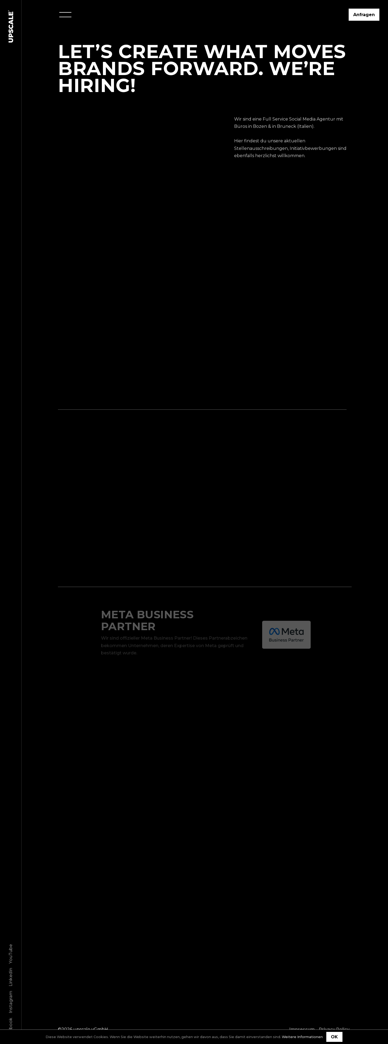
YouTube (10, 954)
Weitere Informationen (302, 1037)
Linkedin (10, 977)
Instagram (10, 1002)
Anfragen (364, 14)
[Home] (11, 26)
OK (334, 1036)
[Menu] (65, 14)
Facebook (10, 1029)
